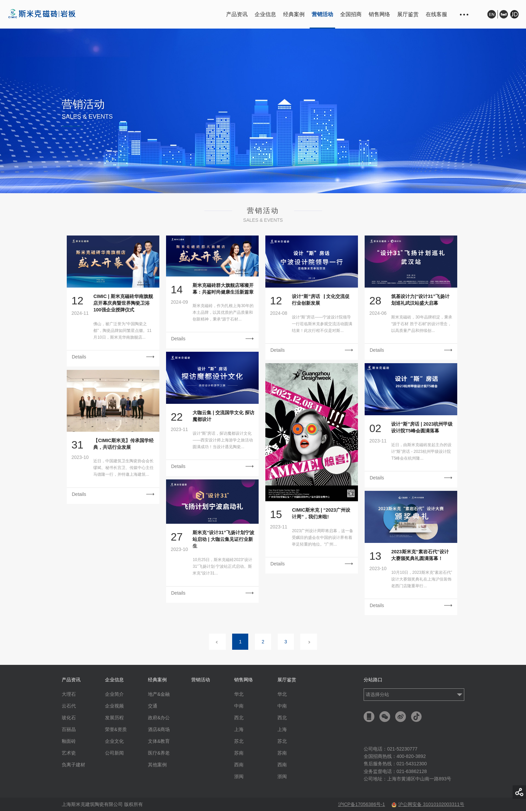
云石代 (69, 706)
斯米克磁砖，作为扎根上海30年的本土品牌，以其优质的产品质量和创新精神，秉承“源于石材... (223, 312)
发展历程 (114, 717)
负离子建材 (73, 764)
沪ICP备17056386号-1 (361, 804)
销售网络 (379, 14)
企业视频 (114, 706)
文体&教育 (159, 741)
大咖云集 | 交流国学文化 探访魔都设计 (223, 416)
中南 (239, 706)
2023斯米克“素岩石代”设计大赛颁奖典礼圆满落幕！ (420, 555)
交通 (152, 706)
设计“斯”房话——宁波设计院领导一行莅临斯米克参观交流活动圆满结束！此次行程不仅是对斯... (322, 324)
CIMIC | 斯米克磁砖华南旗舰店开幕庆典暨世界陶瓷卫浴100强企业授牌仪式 (123, 303)
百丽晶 (69, 729)
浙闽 (239, 776)
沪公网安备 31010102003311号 (427, 804)
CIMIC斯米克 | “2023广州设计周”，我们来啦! (321, 513)
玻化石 (69, 717)
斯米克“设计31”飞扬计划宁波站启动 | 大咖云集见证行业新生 (223, 539)
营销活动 (322, 14)
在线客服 (436, 14)
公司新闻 (114, 753)
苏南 (239, 753)
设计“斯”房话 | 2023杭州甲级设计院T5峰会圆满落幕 (422, 427)
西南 (239, 764)
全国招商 (351, 14)
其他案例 (157, 764)
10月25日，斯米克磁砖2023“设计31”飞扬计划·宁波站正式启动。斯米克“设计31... (222, 566)
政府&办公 (159, 717)
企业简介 (114, 694)
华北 (239, 694)
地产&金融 (159, 694)
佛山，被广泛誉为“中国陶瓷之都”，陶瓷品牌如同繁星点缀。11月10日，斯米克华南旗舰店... (122, 331)
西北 (239, 717)
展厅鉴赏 (408, 14)
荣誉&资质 (116, 729)
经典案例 (294, 14)
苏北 (239, 741)
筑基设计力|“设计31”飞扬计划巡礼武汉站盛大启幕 (420, 300)
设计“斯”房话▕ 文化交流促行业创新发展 (321, 300)
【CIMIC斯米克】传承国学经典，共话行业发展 (123, 444)
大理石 (69, 694)
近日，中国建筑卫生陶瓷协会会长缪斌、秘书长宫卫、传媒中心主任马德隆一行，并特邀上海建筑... (123, 468)
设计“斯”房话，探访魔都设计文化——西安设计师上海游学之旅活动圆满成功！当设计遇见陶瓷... (223, 440)
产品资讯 (237, 14)
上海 (239, 729)
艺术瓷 (69, 753)
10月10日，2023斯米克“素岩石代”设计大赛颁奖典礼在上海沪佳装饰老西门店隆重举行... (421, 579)
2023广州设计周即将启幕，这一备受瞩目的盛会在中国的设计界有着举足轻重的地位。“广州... (322, 537)
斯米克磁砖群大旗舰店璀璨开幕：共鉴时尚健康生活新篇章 (223, 289)
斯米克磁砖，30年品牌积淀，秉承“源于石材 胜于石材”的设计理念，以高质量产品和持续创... (421, 324)
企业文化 (114, 741)
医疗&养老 (159, 753)
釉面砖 (69, 741)
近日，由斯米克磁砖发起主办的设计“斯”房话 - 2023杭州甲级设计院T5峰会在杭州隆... (421, 451)
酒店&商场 (159, 729)
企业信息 (265, 14)
